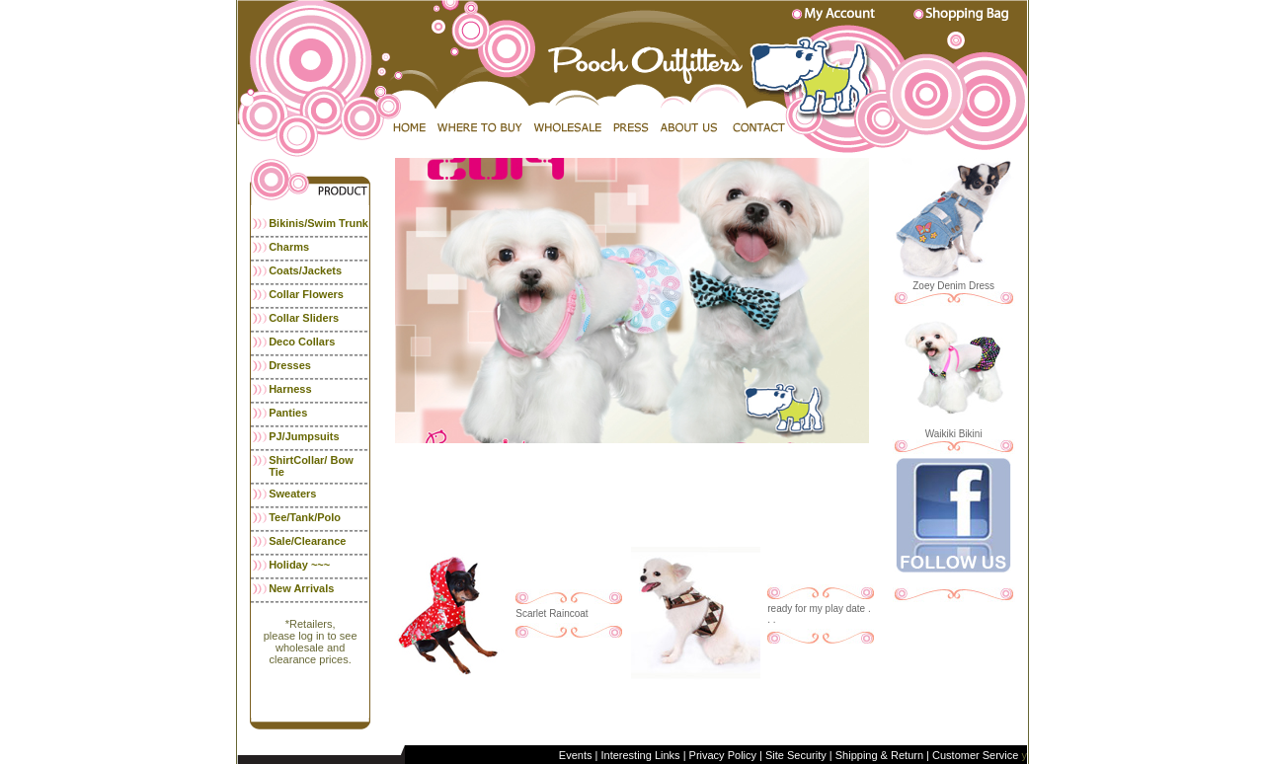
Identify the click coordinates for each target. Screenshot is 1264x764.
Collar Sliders (304, 318)
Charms (289, 247)
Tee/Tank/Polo (305, 517)
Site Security (796, 755)
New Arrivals (301, 588)
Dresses (290, 365)
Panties (288, 413)
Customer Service (973, 755)
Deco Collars (302, 341)
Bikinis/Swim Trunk (318, 223)
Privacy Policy (722, 755)
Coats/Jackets (305, 270)
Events (577, 755)
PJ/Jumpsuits (304, 436)
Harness (290, 389)
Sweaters (292, 493)
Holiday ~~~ (299, 565)
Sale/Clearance (307, 541)
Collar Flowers (306, 294)
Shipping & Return (879, 755)
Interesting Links (639, 755)
